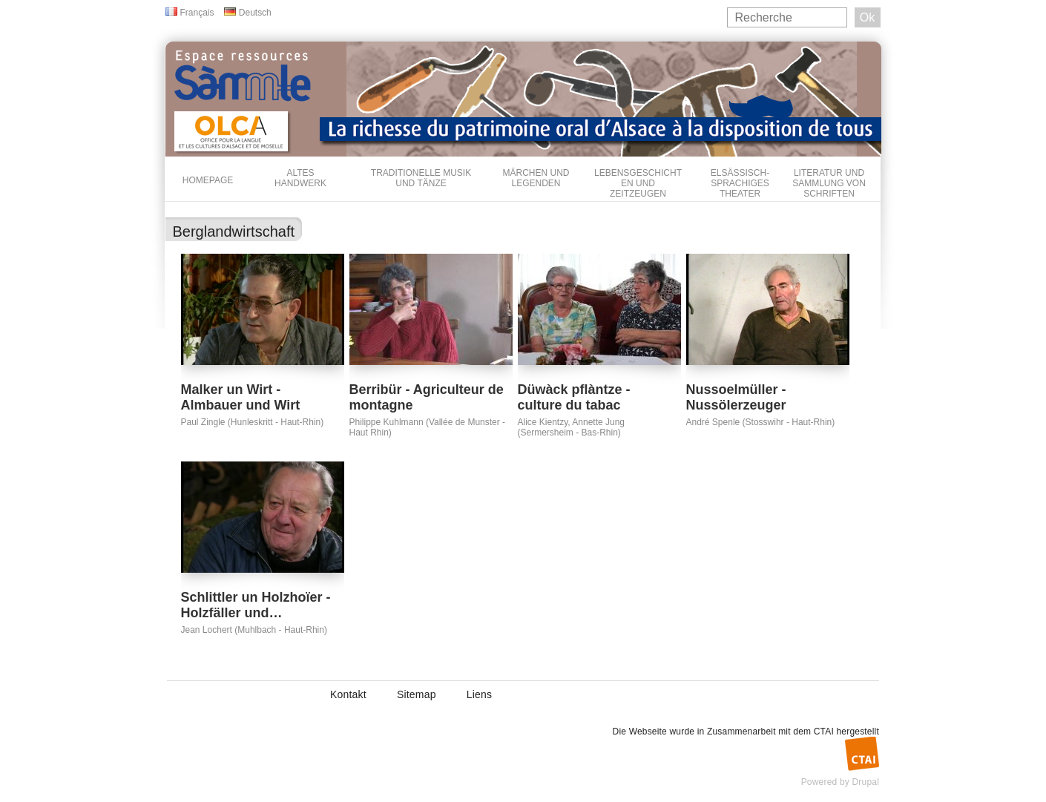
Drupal (865, 782)
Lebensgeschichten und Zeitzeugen (638, 183)
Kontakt (348, 694)
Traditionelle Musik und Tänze (421, 178)
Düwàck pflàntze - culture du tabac (574, 397)
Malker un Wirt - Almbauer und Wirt (240, 397)
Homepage (207, 180)
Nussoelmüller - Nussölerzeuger (736, 397)
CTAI (824, 731)
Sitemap (416, 694)
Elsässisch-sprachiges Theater (740, 183)
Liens (479, 694)
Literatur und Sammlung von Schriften (829, 183)
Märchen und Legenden (536, 178)
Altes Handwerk (300, 178)
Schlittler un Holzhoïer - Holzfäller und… (256, 605)
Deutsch (255, 12)
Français (197, 12)
